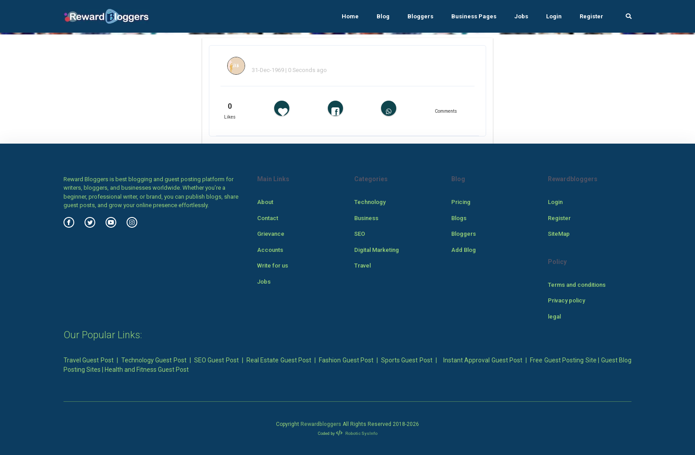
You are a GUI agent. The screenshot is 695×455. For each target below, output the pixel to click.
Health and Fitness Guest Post (147, 369)
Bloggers (420, 16)
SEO (359, 233)
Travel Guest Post (89, 360)
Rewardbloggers (321, 424)
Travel (362, 265)
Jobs (521, 16)
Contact (267, 218)
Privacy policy (566, 300)
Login (554, 16)
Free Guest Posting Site (563, 360)
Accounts (270, 250)
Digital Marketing (376, 250)
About (265, 202)
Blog (383, 16)
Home (350, 16)
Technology (370, 202)
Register (591, 16)
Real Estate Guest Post (278, 360)
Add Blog (463, 250)
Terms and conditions (577, 284)
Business (366, 218)
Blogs (458, 218)
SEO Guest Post (216, 360)
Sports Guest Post (406, 360)
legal (554, 316)
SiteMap (559, 233)
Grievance (270, 233)
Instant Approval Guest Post (482, 360)
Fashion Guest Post (346, 360)
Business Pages (473, 16)
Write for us (272, 265)
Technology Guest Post (153, 360)
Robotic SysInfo (356, 433)
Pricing (460, 202)
